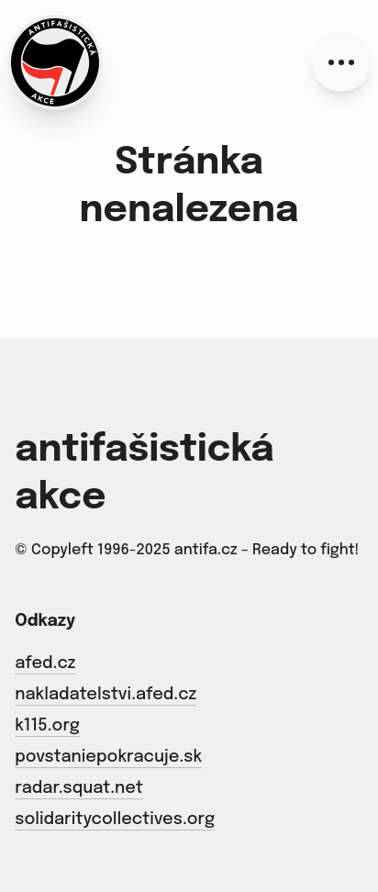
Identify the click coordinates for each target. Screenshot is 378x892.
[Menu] (341, 62)
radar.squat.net (79, 788)
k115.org (47, 726)
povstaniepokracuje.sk (108, 757)
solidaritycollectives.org (115, 819)
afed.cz (45, 663)
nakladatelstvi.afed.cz (105, 694)
